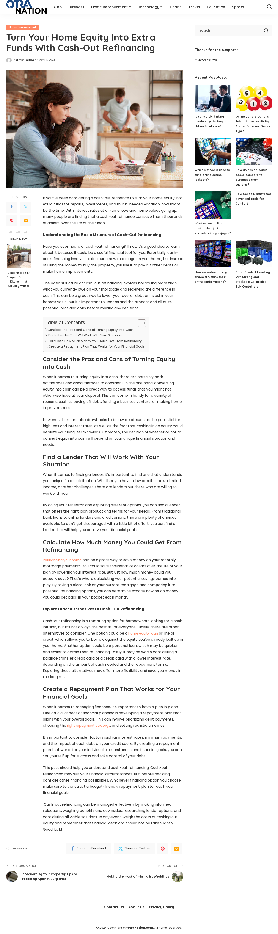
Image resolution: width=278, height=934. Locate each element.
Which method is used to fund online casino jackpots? (211, 174)
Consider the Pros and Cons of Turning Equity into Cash (93, 329)
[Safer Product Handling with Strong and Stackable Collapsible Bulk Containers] (254, 258)
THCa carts (206, 60)
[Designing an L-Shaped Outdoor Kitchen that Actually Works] (19, 256)
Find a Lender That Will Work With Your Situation (87, 335)
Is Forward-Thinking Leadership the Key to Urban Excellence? (211, 121)
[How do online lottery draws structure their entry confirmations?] (213, 258)
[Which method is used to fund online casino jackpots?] (213, 151)
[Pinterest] (11, 220)
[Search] (269, 7)
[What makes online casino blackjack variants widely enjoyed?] (213, 205)
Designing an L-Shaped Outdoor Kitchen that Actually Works (19, 279)
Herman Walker (24, 59)
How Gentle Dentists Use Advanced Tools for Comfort (253, 198)
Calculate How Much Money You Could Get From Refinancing (98, 341)
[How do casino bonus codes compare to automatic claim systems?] (254, 151)
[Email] (25, 220)
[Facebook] (11, 207)
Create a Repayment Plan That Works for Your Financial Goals (100, 346)
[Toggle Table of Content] (146, 323)
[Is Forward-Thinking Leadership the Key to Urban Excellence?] (213, 98)
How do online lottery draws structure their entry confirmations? (211, 281)
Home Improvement (22, 27)
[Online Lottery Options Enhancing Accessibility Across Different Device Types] (254, 98)
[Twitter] (25, 207)
